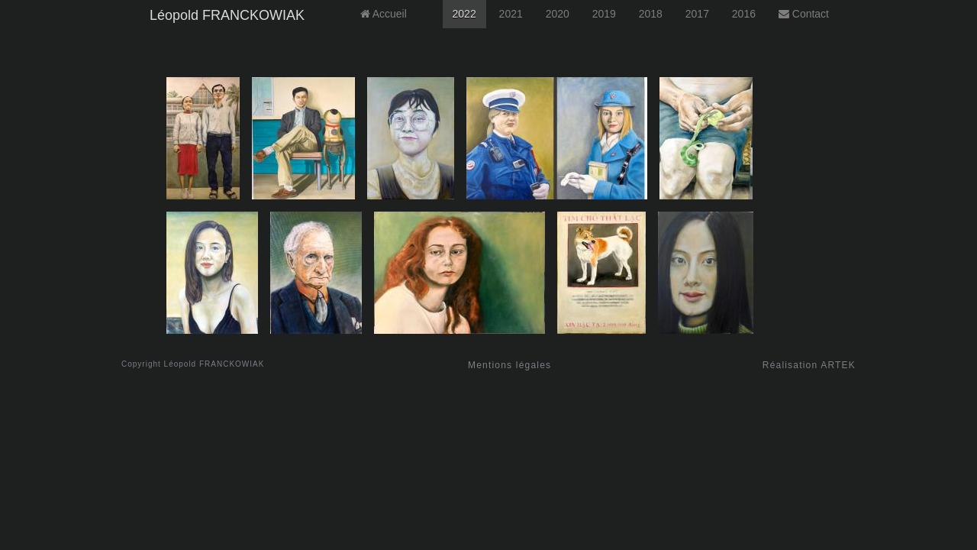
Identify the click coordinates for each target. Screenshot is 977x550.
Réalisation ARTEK (809, 365)
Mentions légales (509, 365)
